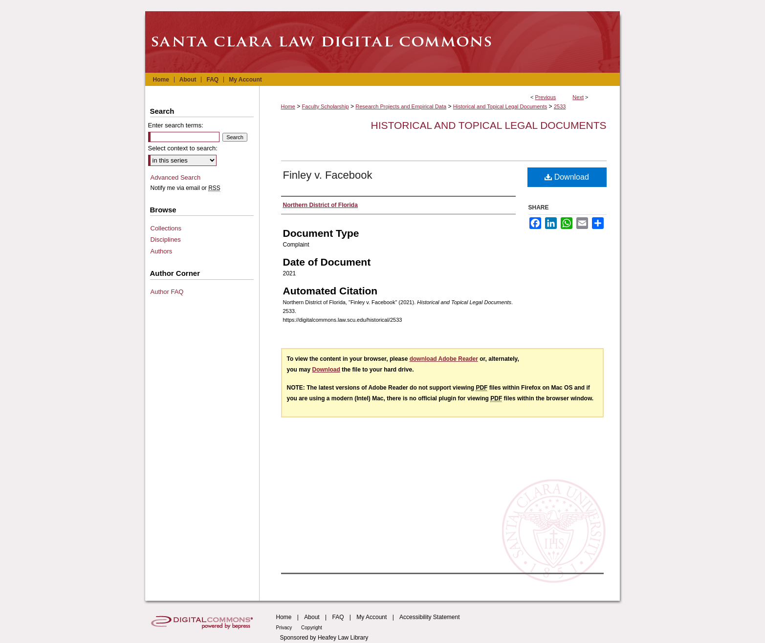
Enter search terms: (175, 125)
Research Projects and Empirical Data (400, 106)
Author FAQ (167, 291)
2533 (560, 106)
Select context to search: (183, 148)
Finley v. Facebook (327, 175)
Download (567, 177)
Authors (162, 251)
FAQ (338, 617)
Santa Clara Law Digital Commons (382, 42)
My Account (371, 617)
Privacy (285, 627)
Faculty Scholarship (325, 106)
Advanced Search (176, 177)
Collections (166, 228)
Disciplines (166, 239)
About (311, 617)
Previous (545, 97)
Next (578, 97)
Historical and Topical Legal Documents (500, 106)
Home (288, 106)
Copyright (311, 627)
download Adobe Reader (444, 358)
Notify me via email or (185, 188)
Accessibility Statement (429, 617)
